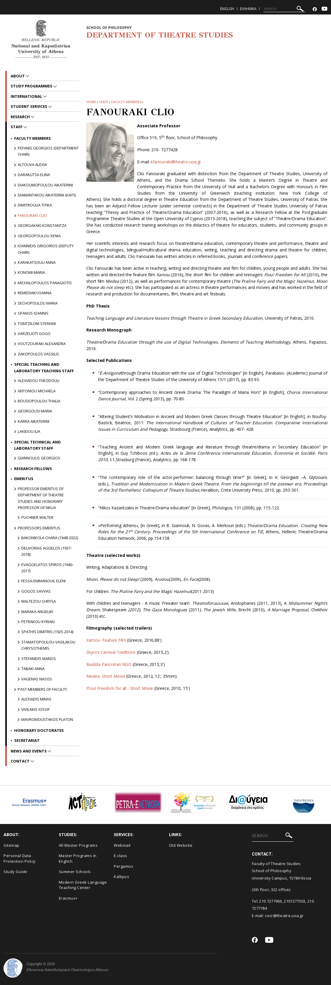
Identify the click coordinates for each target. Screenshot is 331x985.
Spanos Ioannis (33, 313)
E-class (120, 855)
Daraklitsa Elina (34, 174)
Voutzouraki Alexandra (42, 343)
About (18, 76)
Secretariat (27, 740)
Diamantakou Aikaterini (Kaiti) (47, 195)
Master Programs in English (78, 858)
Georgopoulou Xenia (39, 235)
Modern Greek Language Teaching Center (83, 885)
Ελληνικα (248, 8)
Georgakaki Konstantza (42, 225)
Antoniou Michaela (37, 391)
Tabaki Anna (33, 668)
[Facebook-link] (315, 9)
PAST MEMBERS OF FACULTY (42, 689)
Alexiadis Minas (36, 699)
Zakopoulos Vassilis (38, 354)
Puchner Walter (37, 517)
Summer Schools (75, 871)
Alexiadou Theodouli (38, 380)
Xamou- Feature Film (106, 640)
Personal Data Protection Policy (20, 858)
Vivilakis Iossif (35, 709)
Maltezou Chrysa (38, 601)
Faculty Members (126, 102)
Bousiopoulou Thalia (39, 401)
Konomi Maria (31, 272)
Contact (20, 761)
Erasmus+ (68, 898)
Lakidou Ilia (29, 431)
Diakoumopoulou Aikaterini (45, 185)
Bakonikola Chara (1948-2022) (49, 537)
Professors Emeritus (39, 528)
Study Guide (15, 871)
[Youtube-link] (324, 9)
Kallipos (121, 876)
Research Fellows (33, 468)
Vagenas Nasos (36, 679)
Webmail (122, 845)
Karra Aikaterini (33, 421)
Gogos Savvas (36, 591)
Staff (103, 102)
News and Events (29, 751)
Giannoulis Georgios (39, 458)
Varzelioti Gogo (34, 333)
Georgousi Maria (35, 411)
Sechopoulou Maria (38, 303)
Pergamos (123, 866)
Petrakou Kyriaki (38, 621)
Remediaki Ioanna (34, 292)
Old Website (181, 845)
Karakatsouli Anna (37, 262)
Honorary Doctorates (39, 730)
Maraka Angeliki (37, 611)
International (27, 96)
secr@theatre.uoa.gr (284, 915)
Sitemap (12, 845)
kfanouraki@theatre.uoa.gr (176, 162)
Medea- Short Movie (105, 676)
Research (21, 116)
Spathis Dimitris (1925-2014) (47, 631)
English (227, 8)
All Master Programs (78, 845)
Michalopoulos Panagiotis (45, 282)
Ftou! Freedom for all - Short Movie (120, 688)
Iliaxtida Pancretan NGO (109, 664)
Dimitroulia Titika (35, 205)
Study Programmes (32, 86)
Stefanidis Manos (38, 658)
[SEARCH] (284, 9)
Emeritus (23, 478)
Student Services (29, 106)
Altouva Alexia (32, 164)
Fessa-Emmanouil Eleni (43, 580)
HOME (91, 102)
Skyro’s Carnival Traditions (111, 652)
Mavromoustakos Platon (47, 719)
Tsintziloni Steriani (37, 323)
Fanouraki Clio (32, 215)
